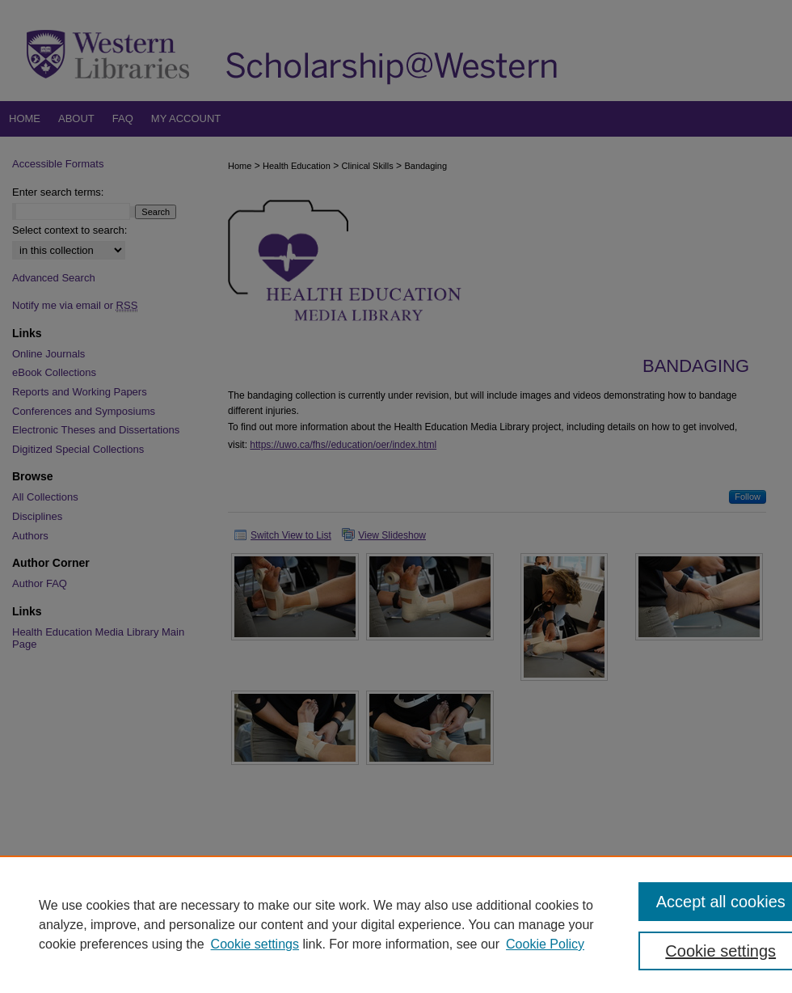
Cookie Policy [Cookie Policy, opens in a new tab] (545, 944)
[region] (396, 924)
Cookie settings (255, 944)
